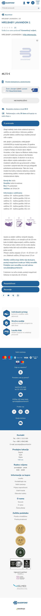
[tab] (20, 123)
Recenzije (8, 289)
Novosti (20, 502)
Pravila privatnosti (20, 519)
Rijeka (21, 457)
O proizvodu (9, 123)
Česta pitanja (20, 508)
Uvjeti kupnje (20, 490)
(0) (15, 28)
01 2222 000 (21, 389)
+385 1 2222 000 (22, 438)
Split (20, 455)
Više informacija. (29, 35)
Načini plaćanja (20, 484)
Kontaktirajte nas (20, 481)
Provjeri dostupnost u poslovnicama (17, 82)
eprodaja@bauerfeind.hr (20, 401)
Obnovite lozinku (20, 493)
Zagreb (20, 452)
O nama (20, 505)
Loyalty (20, 478)
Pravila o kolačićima (20, 516)
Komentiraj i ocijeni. (28, 30)
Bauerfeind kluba (15, 91)
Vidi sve (20, 460)
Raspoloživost (9, 283)
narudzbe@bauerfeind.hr (12, 268)
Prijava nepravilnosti (20, 487)
